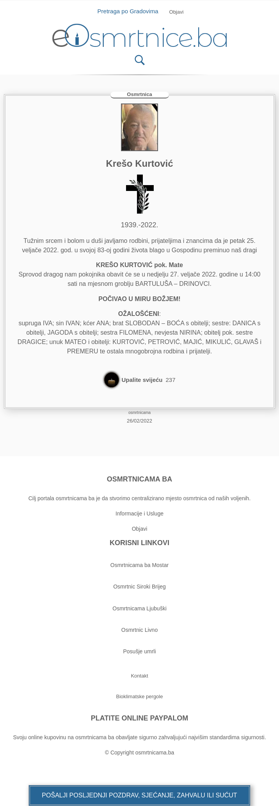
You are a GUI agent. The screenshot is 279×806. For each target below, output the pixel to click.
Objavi (139, 529)
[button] (139, 795)
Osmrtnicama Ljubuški (139, 608)
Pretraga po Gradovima (131, 11)
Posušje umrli (139, 651)
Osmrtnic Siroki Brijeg (139, 586)
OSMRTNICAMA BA (139, 479)
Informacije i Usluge (139, 513)
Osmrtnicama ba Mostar (139, 565)
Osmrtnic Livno (139, 630)
